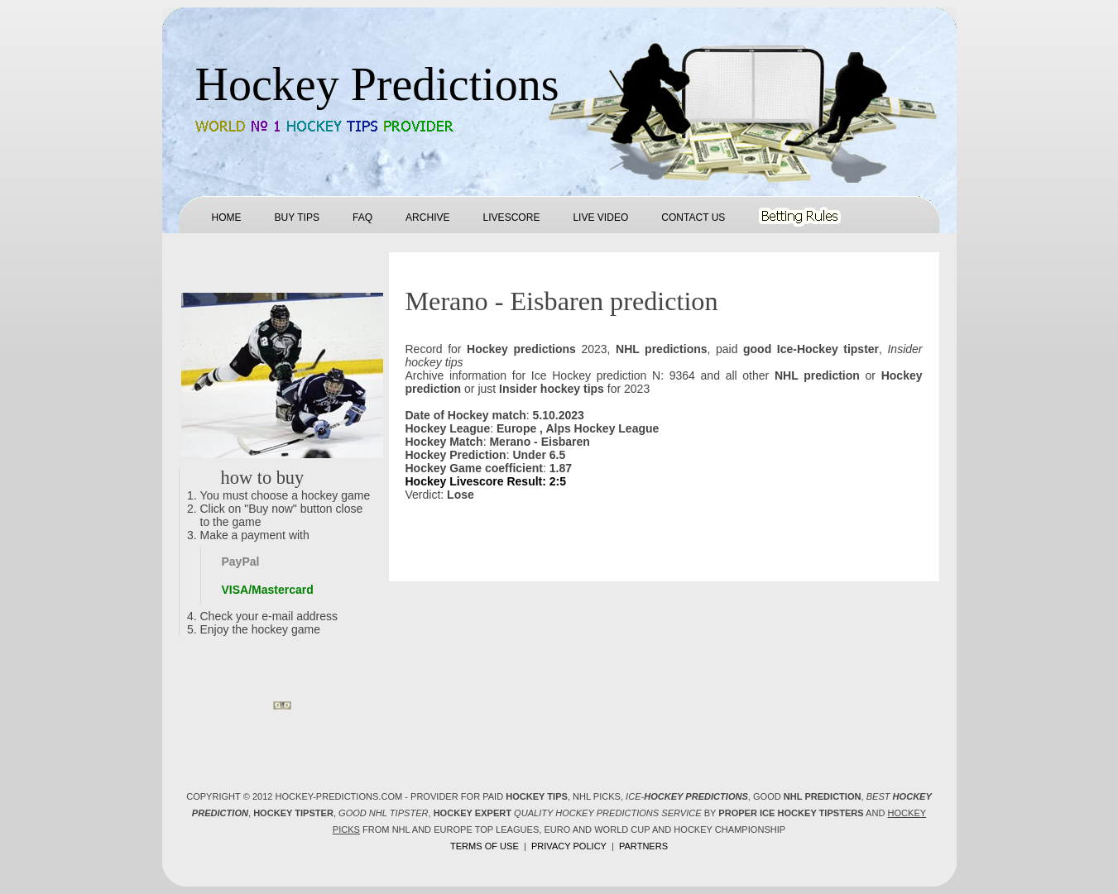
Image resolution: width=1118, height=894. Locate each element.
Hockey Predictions (377, 84)
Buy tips (297, 217)
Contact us (693, 217)
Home (227, 217)
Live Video (600, 217)
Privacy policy (569, 846)
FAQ (362, 217)
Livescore (511, 217)
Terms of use (484, 846)
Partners (643, 846)
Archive (427, 217)
